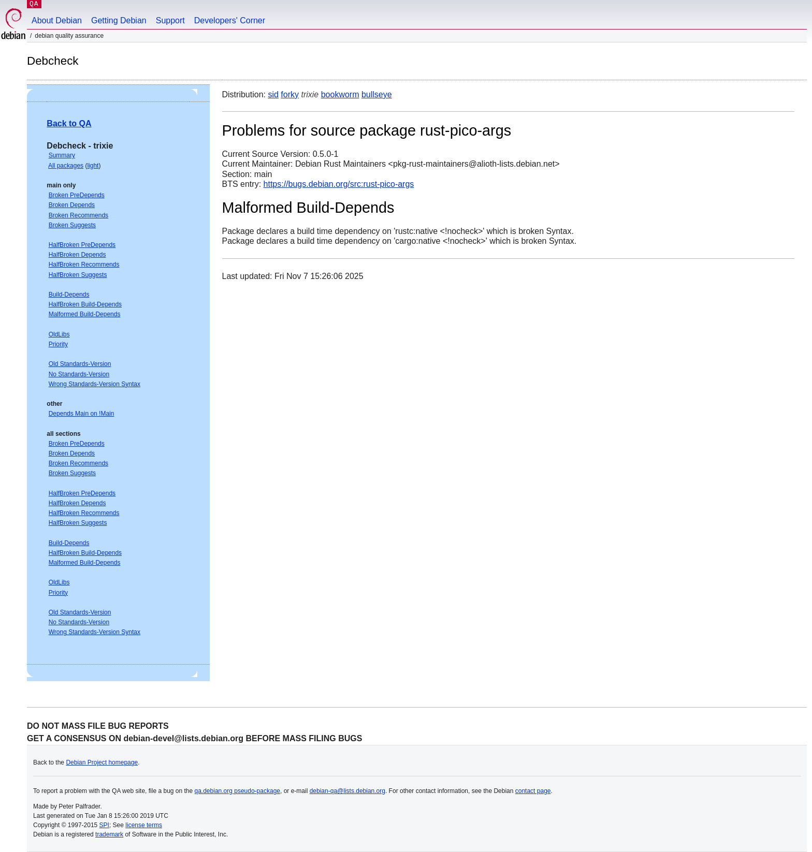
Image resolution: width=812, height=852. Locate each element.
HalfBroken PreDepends (82, 244)
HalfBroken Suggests (78, 274)
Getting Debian (119, 20)
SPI (104, 825)
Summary (62, 155)
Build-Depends (69, 294)
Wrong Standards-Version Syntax (94, 384)
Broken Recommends (78, 215)
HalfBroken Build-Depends (85, 304)
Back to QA (69, 123)
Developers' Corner (229, 20)
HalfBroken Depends (77, 254)
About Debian (57, 20)
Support (170, 20)
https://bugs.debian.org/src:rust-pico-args (339, 184)
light (92, 165)
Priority (58, 344)
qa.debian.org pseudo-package (237, 791)
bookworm (340, 94)
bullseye (376, 94)
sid (273, 94)
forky (290, 94)
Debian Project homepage (102, 762)
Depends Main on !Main (81, 413)
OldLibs (59, 334)
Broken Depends (72, 205)
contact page (533, 791)
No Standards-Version (79, 374)
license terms (143, 825)
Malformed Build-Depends (85, 314)
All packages (65, 165)
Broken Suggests (72, 225)
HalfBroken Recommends (84, 264)
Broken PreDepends (77, 195)
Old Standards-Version (80, 364)
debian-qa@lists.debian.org (347, 791)
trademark (109, 834)
